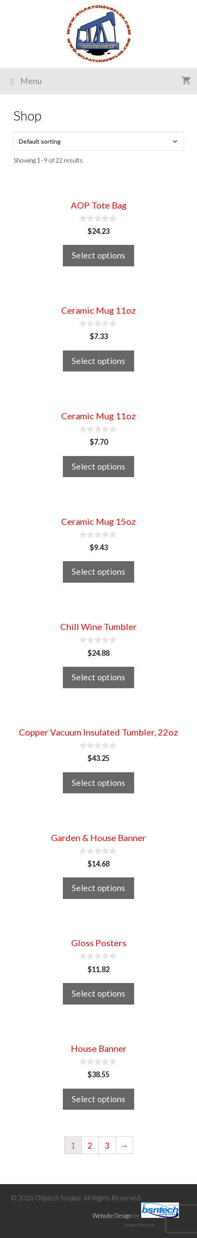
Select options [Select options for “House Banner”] (98, 1099)
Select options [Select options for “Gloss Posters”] (98, 993)
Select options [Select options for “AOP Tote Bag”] (98, 255)
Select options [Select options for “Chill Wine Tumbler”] (98, 677)
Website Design (112, 1215)
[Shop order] (98, 141)
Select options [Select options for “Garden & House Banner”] (98, 888)
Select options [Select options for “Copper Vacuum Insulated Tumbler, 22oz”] (98, 783)
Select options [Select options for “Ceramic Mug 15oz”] (98, 571)
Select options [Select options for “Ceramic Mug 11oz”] (98, 361)
